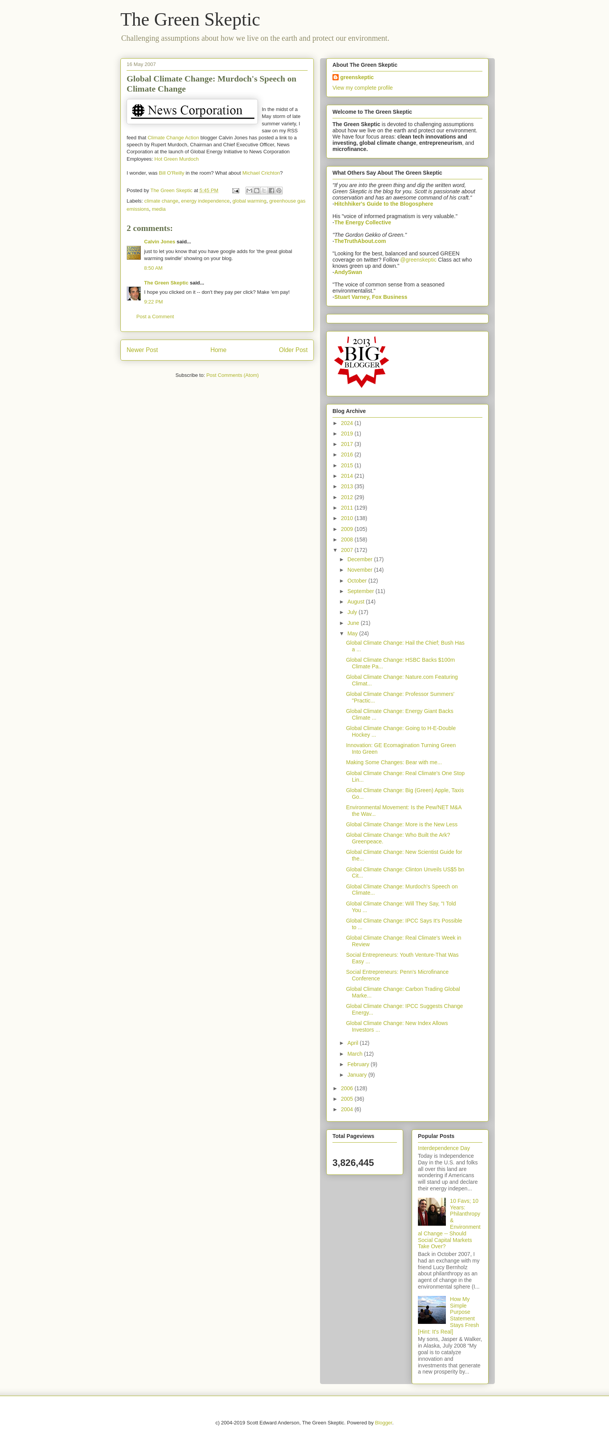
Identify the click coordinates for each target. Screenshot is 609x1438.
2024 (348, 423)
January (357, 1075)
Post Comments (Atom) (232, 375)
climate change (161, 201)
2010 (348, 518)
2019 (348, 433)
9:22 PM (153, 302)
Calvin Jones (159, 242)
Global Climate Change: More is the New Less (402, 824)
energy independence (205, 201)
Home (219, 350)
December (360, 559)
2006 (348, 1088)
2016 (348, 454)
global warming (249, 201)
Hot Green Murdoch (177, 159)
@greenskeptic (418, 260)
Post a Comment (155, 316)
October (357, 581)
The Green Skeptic (190, 19)
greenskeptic (357, 77)
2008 (348, 539)
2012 (348, 497)
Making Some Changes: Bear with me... (394, 762)
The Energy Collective (362, 222)
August (356, 601)
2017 (348, 444)
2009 (348, 529)
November (360, 570)
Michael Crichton (261, 173)
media (158, 209)
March (355, 1054)
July (352, 612)
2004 (348, 1109)
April (353, 1043)
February (359, 1064)
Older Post (293, 350)
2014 (348, 476)
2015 (348, 465)
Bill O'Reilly (171, 173)
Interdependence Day (444, 1148)
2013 (348, 486)
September (361, 591)
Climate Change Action (173, 138)
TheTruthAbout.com (360, 241)
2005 (348, 1099)
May (353, 633)
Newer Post (142, 350)
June (353, 623)
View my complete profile (362, 88)
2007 (348, 550)
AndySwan (348, 272)
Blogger (383, 1423)
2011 (348, 508)
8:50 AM (153, 268)
